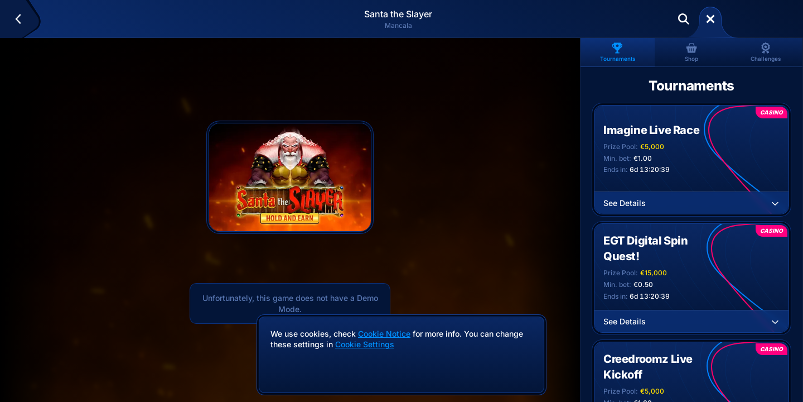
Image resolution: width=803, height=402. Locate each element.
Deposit (755, 19)
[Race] (710, 19)
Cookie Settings (364, 344)
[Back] (23, 19)
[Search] (684, 19)
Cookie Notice (384, 333)
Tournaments (617, 52)
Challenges (766, 52)
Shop (691, 52)
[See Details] (775, 203)
